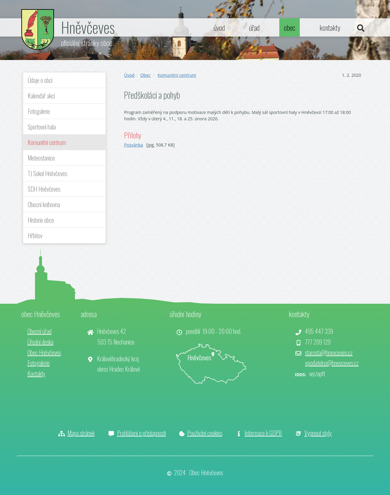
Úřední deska (40, 341)
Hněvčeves (88, 27)
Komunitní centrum (47, 142)
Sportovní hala (42, 126)
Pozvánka (133, 145)
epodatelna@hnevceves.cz (332, 362)
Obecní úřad (39, 331)
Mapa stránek (81, 432)
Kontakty (36, 373)
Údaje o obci (40, 80)
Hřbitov (35, 235)
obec (289, 27)
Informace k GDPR (263, 432)
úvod (219, 27)
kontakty (330, 27)
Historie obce (41, 220)
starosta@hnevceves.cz (328, 352)
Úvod (129, 75)
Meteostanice (41, 157)
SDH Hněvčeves (44, 188)
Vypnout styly (318, 432)
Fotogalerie (39, 111)
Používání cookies (204, 432)
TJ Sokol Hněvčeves (47, 173)
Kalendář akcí (41, 95)
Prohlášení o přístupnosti (141, 432)
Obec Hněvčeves (44, 352)
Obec (145, 75)
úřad (254, 27)
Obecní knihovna (44, 204)
